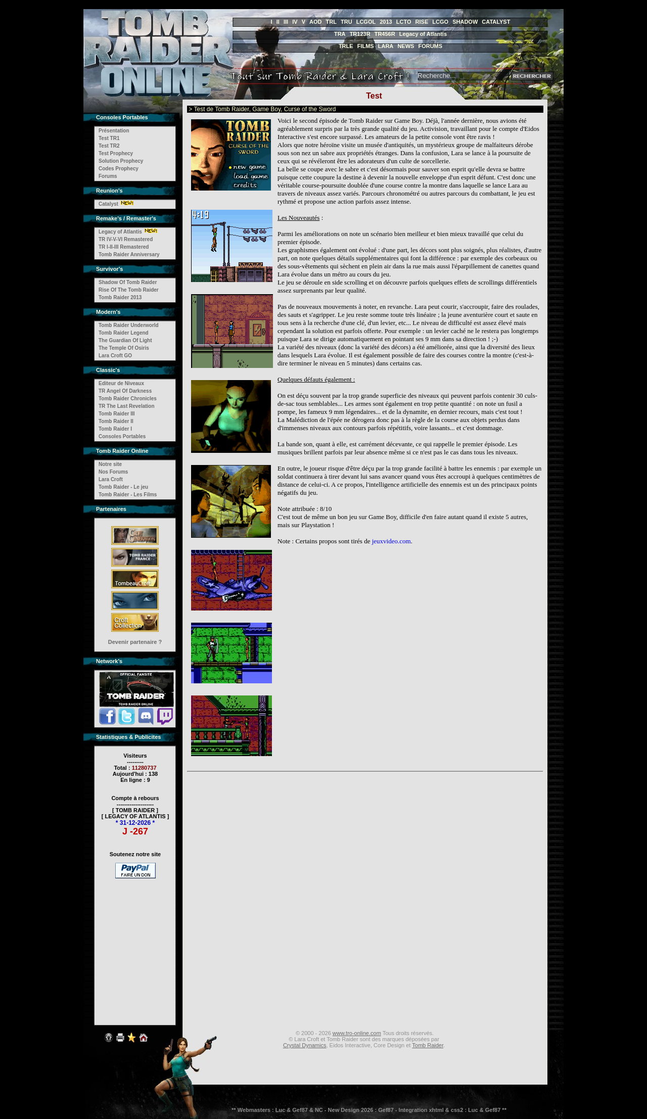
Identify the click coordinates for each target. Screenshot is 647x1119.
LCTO (403, 22)
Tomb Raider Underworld (129, 325)
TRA (340, 34)
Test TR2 (109, 146)
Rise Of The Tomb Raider (129, 290)
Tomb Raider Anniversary (129, 254)
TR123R (360, 34)
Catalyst (108, 204)
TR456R (385, 34)
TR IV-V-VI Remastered (126, 239)
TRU (346, 22)
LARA (386, 46)
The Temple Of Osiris (124, 348)
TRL (331, 22)
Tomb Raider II (116, 421)
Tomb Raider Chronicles (128, 398)
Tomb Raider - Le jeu (123, 487)
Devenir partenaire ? (135, 642)
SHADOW (465, 22)
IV (294, 22)
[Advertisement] (135, 945)
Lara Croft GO (115, 355)
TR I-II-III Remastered (124, 247)
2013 (386, 22)
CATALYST (496, 22)
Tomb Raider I (115, 429)
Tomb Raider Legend (124, 333)
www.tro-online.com (357, 1033)
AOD (315, 22)
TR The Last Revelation (127, 406)
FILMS (365, 46)
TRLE (346, 46)
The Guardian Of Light (125, 340)
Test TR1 (109, 138)
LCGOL (366, 22)
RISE (422, 22)
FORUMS (430, 46)
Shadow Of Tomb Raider (128, 282)
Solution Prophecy (121, 161)
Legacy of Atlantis (423, 34)
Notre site (110, 464)
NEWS (405, 46)
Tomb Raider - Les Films (128, 494)
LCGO (440, 22)
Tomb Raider (427, 1045)
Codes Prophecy (118, 168)
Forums (108, 176)
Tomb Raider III (117, 413)
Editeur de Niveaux (121, 383)
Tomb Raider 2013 (120, 297)
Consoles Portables (122, 436)
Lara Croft (111, 479)
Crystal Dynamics (305, 1045)
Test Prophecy (116, 153)
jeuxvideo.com (391, 541)
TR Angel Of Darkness (125, 391)
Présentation (114, 130)
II (278, 22)
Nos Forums (113, 472)
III (286, 22)
